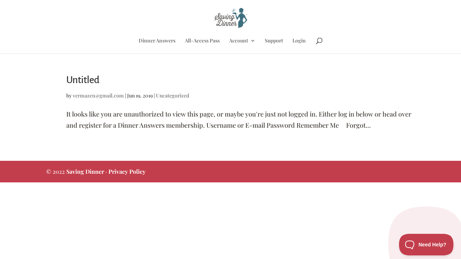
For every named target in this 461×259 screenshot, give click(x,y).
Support (274, 41)
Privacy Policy (127, 171)
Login (299, 41)
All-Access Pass (202, 41)
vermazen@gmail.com (98, 95)
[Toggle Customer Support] (426, 244)
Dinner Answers (157, 41)
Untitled (82, 80)
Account (238, 41)
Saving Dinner (85, 171)
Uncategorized (172, 95)
